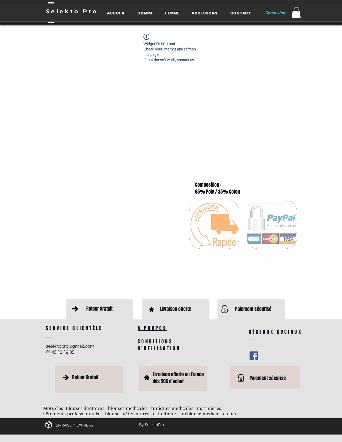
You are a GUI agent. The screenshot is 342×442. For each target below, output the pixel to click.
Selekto (64, 11)
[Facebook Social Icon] (254, 355)
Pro (90, 11)
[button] (296, 12)
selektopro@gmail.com (70, 346)
